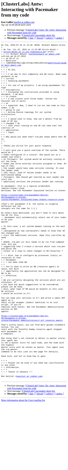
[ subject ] (49, 38)
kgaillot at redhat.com (24, 22)
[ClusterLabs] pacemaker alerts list (38, 35)
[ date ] (31, 38)
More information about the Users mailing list (23, 467)
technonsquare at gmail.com (44, 56)
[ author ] (59, 38)
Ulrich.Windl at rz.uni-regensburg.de (24, 53)
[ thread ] (39, 38)
